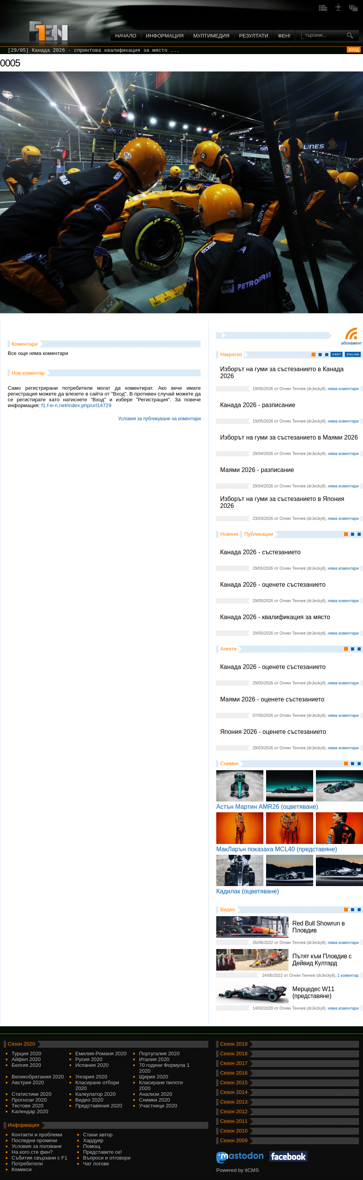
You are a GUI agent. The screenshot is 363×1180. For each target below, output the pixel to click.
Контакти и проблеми (37, 1135)
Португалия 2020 (159, 1053)
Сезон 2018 (234, 1053)
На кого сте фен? (32, 1152)
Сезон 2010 (234, 1131)
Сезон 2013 (234, 1102)
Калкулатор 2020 (95, 1094)
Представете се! (102, 1152)
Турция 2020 (26, 1053)
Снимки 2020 (154, 1100)
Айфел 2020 (26, 1059)
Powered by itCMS (237, 1170)
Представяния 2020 (98, 1106)
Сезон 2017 (234, 1063)
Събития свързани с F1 (39, 1158)
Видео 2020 (89, 1100)
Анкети (228, 649)
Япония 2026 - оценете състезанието (273, 731)
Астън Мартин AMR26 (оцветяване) (267, 806)
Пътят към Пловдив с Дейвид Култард (321, 959)
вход (354, 49)
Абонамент (351, 343)
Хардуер (93, 1140)
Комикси (22, 1169)
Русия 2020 (88, 1059)
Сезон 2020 (21, 1044)
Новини (229, 534)
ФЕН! (284, 36)
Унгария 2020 (91, 1077)
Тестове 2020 (28, 1106)
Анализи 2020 (155, 1094)
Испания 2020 (92, 1065)
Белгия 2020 (26, 1065)
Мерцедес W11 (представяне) (313, 992)
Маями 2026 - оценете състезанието (272, 699)
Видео (227, 909)
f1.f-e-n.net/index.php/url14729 (76, 405)
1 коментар (348, 975)
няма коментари (343, 388)
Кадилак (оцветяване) (247, 891)
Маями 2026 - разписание (257, 470)
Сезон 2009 (234, 1140)
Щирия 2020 (153, 1077)
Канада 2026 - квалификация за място (275, 617)
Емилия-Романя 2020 (101, 1053)
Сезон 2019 (234, 1044)
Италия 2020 (154, 1059)
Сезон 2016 (234, 1073)
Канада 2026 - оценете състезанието (273, 584)
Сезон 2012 (234, 1111)
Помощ (91, 1146)
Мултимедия (211, 36)
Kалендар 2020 (30, 1111)
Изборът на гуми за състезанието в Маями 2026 (289, 437)
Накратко (231, 354)
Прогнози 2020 (29, 1100)
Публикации (258, 534)
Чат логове (96, 1163)
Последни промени (34, 1140)
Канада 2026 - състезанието (260, 552)
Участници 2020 (158, 1106)
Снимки (229, 763)
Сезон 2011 (234, 1121)
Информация (165, 36)
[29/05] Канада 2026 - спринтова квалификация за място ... (94, 50)
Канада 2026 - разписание (257, 405)
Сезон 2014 (234, 1092)
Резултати (253, 36)
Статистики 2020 (31, 1094)
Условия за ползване (37, 1146)
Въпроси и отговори (107, 1158)
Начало (125, 36)
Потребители (27, 1163)
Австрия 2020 (28, 1082)
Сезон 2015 (234, 1082)
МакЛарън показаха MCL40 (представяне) (276, 849)
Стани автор (97, 1135)
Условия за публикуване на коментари (159, 418)
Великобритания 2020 (38, 1077)
